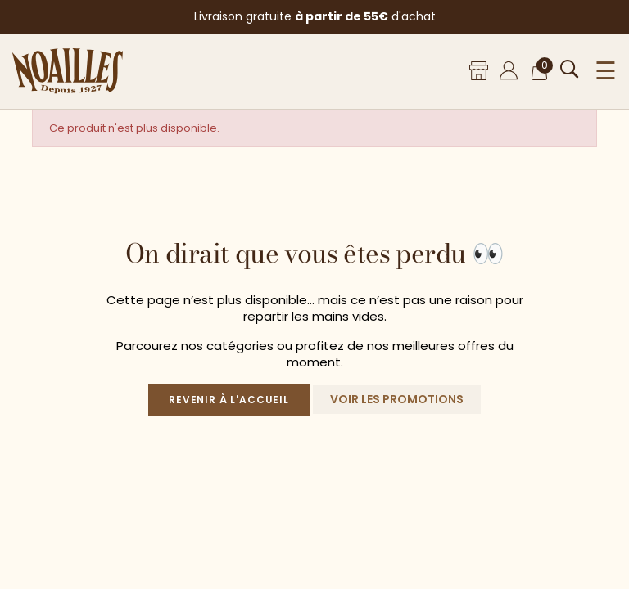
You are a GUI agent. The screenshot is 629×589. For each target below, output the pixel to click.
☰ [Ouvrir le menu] (606, 71)
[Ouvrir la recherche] (569, 69)
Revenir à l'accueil (229, 400)
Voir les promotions (397, 399)
